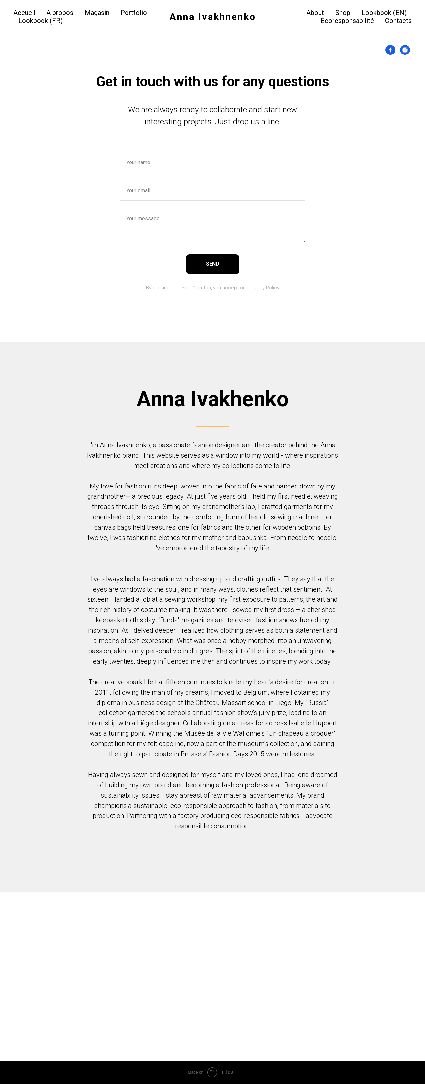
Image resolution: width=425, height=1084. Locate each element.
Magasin (97, 13)
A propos (59, 13)
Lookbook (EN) (384, 13)
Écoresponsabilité (347, 21)
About (315, 13)
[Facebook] (390, 50)
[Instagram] (405, 50)
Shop (342, 13)
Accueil (24, 13)
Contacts (398, 21)
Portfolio (134, 13)
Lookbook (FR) (40, 21)
